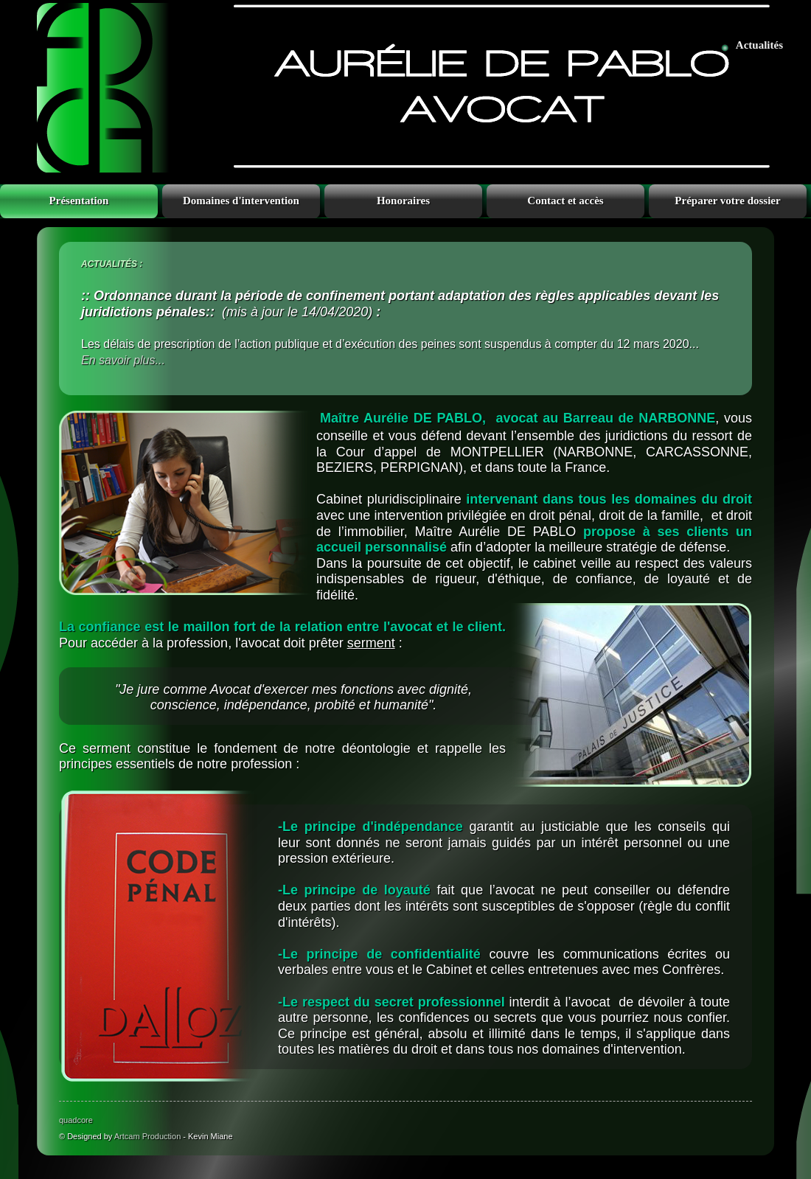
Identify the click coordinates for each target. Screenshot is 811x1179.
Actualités (759, 45)
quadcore (76, 1120)
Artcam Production (147, 1136)
